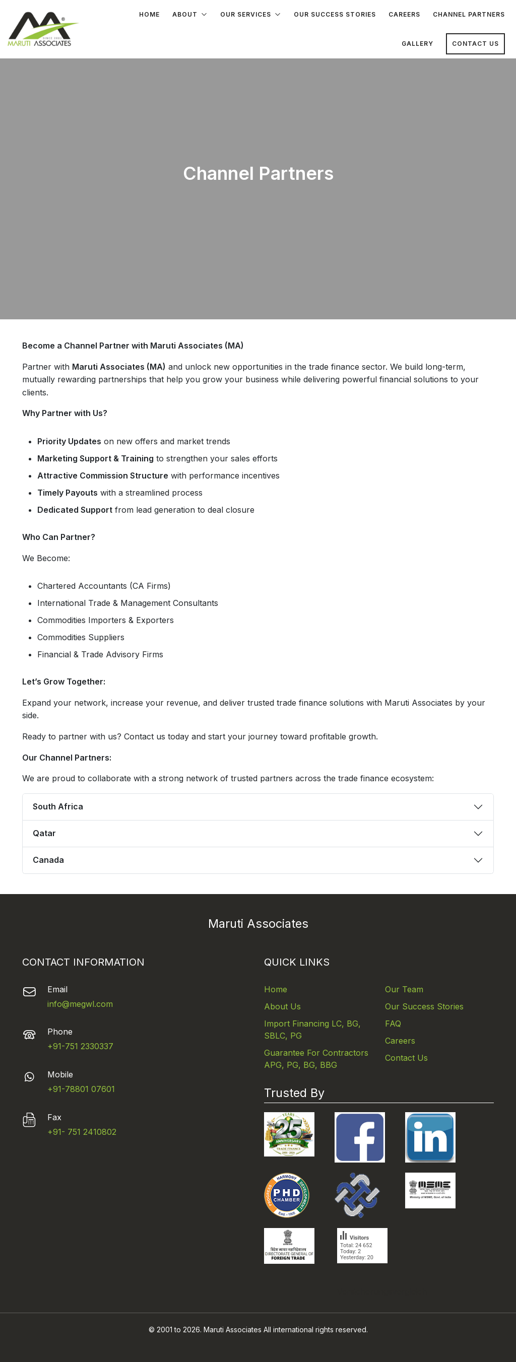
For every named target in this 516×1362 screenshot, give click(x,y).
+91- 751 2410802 (81, 1132)
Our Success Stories (335, 14)
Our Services (250, 15)
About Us (282, 1006)
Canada (48, 860)
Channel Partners (469, 14)
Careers (404, 14)
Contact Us (475, 43)
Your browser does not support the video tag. (258, 187)
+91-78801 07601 (81, 1089)
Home (149, 14)
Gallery (417, 43)
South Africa (58, 806)
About (190, 15)
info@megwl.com (80, 1004)
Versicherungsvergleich (362, 1291)
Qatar (44, 833)
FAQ (393, 1023)
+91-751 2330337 (80, 1046)
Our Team (404, 989)
